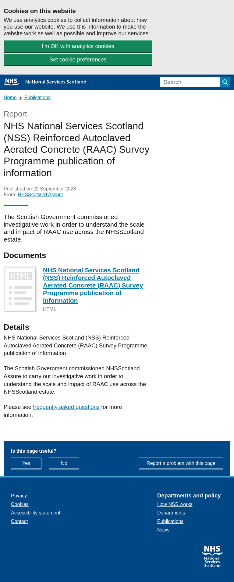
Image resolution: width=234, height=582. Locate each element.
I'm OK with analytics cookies (78, 46)
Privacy (19, 495)
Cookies (20, 504)
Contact (19, 521)
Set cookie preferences (78, 59)
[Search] (190, 82)
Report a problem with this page (181, 463)
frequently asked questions (66, 407)
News (163, 529)
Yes (31, 463)
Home (10, 97)
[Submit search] (225, 82)
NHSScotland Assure (40, 194)
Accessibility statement (35, 512)
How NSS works (175, 504)
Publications (37, 97)
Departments (171, 512)
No (70, 463)
